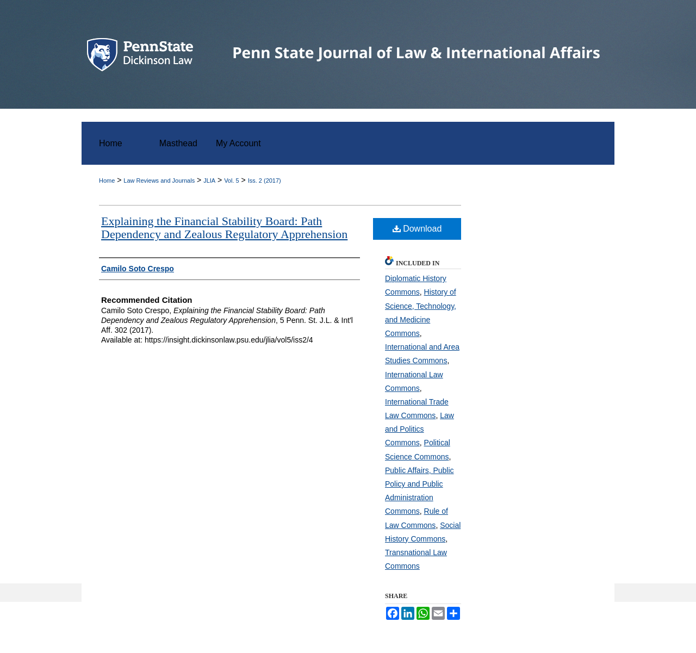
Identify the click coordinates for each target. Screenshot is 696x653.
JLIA (209, 180)
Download (417, 228)
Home (107, 180)
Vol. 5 (231, 180)
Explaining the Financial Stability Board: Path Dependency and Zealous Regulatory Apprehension (224, 227)
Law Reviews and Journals (159, 180)
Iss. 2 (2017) (264, 180)
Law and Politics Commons (419, 429)
